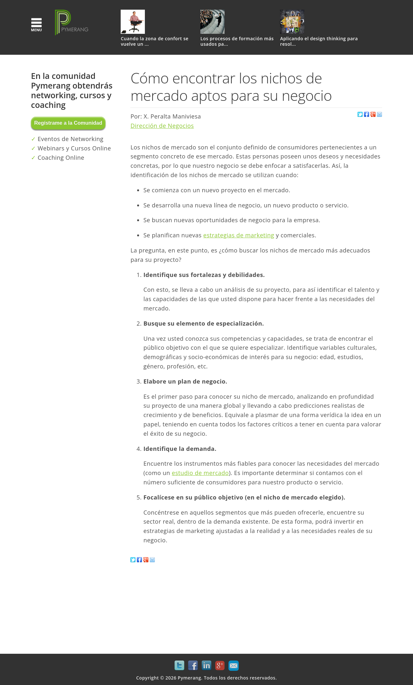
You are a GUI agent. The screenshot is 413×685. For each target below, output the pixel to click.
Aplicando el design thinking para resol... (319, 41)
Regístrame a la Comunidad (68, 123)
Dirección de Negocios (162, 125)
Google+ (220, 666)
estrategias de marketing (238, 235)
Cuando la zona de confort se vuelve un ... (154, 41)
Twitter (179, 666)
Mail (233, 666)
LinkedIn (206, 666)
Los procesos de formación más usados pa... (237, 41)
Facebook (193, 666)
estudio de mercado (200, 473)
